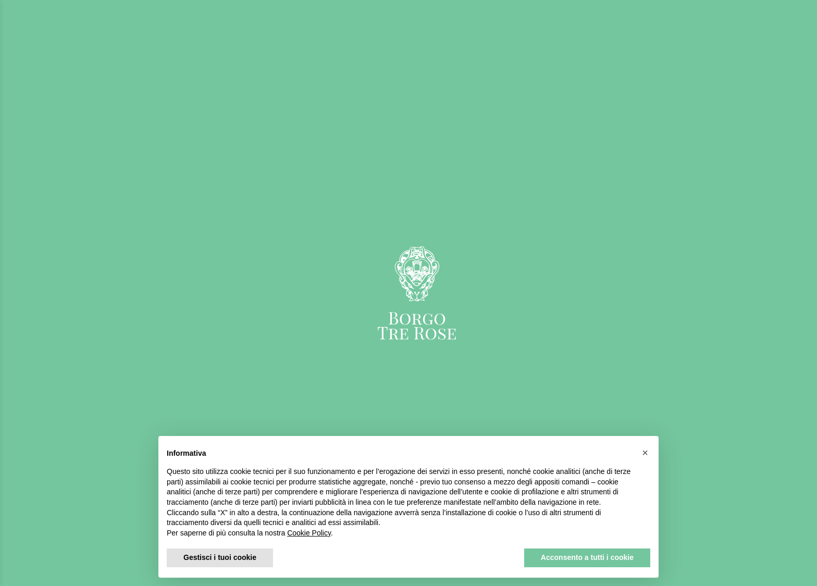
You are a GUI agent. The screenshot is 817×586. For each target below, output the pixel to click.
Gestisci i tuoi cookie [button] (219, 557)
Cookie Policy (309, 533)
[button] (645, 452)
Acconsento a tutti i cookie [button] (587, 557)
